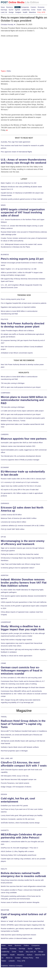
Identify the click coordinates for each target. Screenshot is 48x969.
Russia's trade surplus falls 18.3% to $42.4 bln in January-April (23, 479)
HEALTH (4, 869)
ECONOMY (5, 467)
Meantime (32, 12)
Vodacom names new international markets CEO (18, 446)
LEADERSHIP (6, 622)
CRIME (3, 663)
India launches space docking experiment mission (18, 935)
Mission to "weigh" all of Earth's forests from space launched (22, 921)
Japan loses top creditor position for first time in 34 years (21, 486)
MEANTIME (5, 910)
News (3, 7)
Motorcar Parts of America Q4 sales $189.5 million (19, 518)
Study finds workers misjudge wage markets (16, 639)
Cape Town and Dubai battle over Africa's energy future (20, 564)
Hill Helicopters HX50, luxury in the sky (14, 776)
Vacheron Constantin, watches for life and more (18, 819)
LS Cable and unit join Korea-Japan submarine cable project (22, 411)
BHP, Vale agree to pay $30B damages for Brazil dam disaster (23, 687)
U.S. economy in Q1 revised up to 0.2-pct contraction (19, 482)
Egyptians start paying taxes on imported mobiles (18, 307)
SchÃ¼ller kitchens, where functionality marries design (20, 823)
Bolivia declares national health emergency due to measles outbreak (23, 875)
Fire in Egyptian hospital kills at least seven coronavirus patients (23, 303)
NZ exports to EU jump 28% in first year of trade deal (19, 489)
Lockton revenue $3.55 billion (11, 515)
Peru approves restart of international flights (16, 152)
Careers (33, 7)
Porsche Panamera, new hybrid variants (15, 783)
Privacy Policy (28, 958)
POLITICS (4, 319)
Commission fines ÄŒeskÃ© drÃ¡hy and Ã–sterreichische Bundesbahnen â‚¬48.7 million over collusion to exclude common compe (24, 693)
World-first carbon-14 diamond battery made (16, 938)
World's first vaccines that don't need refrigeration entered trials (23, 886)
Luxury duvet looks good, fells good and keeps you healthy (21, 815)
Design (11, 12)
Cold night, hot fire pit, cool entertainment (18, 800)
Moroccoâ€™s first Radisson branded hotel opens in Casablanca (24, 731)
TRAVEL (4, 717)
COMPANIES (5, 393)
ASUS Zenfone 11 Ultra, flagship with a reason (17, 851)
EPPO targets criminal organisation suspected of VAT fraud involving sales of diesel (23, 212)
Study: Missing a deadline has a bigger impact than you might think (22, 628)
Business (9, 7)
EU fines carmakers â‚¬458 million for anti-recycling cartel (21, 677)
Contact (18, 958)
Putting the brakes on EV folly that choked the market (20, 554)
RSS (37, 958)
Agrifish (17, 10)
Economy (41, 7)
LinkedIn (12, 961)
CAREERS (4, 434)
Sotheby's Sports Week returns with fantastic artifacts (20, 747)
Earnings (4, 10)
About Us (9, 958)
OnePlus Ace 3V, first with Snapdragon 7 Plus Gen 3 (19, 848)
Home (3, 945)
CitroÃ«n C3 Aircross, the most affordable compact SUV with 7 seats (24, 764)
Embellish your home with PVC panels (14, 805)
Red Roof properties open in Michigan (14, 751)
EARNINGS (5, 503)
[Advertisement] (17, 50)
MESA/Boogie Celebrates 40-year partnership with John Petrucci (21, 836)
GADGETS (5, 830)
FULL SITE (21, 961)
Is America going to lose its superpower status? (17, 568)
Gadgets (18, 12)
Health (25, 12)
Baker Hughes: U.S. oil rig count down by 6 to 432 (18, 183)
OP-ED (3, 537)
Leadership (26, 10)
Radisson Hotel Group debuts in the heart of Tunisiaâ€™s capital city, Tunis (23, 723)
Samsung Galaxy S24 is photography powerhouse (18, 855)
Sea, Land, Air (31, 952)
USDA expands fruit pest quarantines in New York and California (23, 602)
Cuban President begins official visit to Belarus (17, 330)
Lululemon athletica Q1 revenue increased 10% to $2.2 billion (22, 525)
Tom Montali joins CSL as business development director (21, 456)
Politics (16, 7)
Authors (29, 955)
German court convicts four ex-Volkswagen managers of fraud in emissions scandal (21, 670)
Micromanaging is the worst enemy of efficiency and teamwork (22, 542)
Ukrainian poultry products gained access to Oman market (21, 199)
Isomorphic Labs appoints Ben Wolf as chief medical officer (22, 442)
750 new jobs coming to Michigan (13, 383)
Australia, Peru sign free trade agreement (15, 142)
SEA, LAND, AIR (7, 758)
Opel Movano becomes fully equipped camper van (18, 779)
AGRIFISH (4, 575)
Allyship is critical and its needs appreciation (16, 656)
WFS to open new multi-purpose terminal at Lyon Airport (21, 387)
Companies (25, 7)
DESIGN (4, 794)
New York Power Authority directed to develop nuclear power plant (22, 325)
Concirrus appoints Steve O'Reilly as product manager (20, 460)
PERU (9, 71)
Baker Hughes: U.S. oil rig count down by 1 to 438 (18, 269)
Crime (33, 10)
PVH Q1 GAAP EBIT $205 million (12, 529)
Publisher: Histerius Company (12, 966)
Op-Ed (11, 10)
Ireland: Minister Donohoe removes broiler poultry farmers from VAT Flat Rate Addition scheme (24, 582)
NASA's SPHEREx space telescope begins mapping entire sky (23, 925)
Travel (39, 10)
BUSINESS (5, 254)
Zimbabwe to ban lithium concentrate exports (17, 353)
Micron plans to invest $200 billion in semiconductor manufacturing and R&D (24, 400)
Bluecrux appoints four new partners (24, 438)
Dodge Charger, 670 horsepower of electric (16, 787)
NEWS (3, 205)
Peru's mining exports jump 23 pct (22, 258)
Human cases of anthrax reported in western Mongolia (20, 902)
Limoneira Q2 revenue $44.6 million (13, 522)
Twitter (3, 961)
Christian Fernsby (8, 24)
